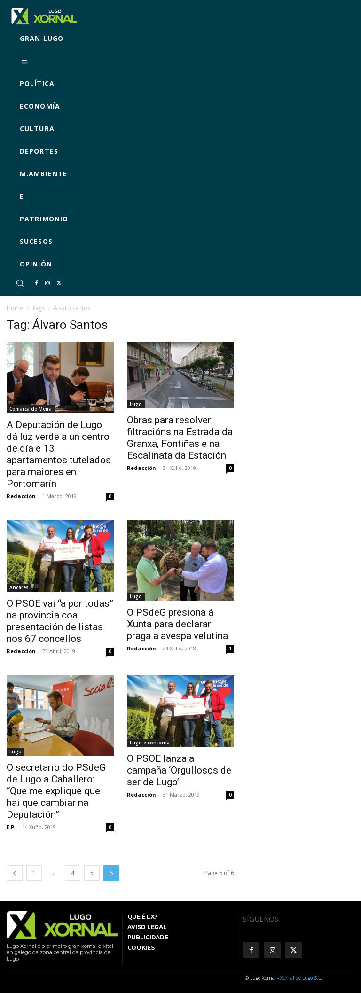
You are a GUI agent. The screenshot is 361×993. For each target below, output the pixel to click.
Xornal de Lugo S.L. (301, 978)
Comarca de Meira (30, 409)
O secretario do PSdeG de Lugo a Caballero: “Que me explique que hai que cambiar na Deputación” (56, 791)
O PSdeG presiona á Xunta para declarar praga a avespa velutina (177, 624)
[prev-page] (15, 873)
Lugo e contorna (150, 742)
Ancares (19, 587)
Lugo (136, 404)
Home (15, 308)
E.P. (11, 826)
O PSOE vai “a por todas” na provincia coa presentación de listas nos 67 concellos (60, 621)
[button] (19, 282)
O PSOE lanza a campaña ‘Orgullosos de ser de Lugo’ (179, 770)
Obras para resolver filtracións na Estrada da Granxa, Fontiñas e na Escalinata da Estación (180, 437)
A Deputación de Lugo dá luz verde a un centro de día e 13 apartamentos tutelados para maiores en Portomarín (59, 454)
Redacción (21, 496)
